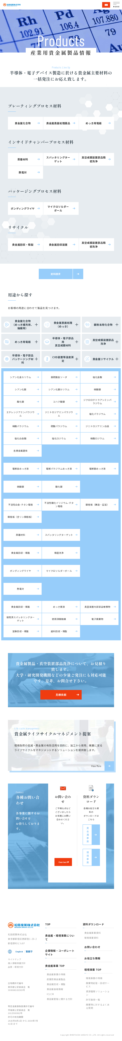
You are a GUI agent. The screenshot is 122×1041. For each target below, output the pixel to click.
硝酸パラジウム (20, 426)
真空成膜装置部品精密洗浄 (94, 159)
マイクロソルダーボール (58, 208)
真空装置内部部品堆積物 (97, 606)
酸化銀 (20, 401)
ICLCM (50, 994)
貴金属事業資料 (92, 932)
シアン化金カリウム (20, 377)
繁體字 (29, 951)
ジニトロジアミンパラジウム (59, 414)
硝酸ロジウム (97, 438)
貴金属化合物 (23, 123)
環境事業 (88, 857)
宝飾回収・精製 (20, 631)
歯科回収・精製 (59, 631)
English (19, 951)
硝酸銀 (97, 389)
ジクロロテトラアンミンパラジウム (97, 401)
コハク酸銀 (59, 401)
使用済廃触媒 (59, 619)
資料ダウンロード (93, 924)
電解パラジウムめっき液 (59, 468)
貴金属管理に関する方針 (60, 999)
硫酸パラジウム (59, 426)
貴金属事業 (88, 835)
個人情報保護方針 (16, 963)
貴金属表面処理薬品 (58, 123)
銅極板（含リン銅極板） (21, 516)
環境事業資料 (91, 937)
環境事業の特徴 (94, 978)
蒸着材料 (22, 159)
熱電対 (23, 172)
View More (96, 765)
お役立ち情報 (92, 958)
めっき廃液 (59, 606)
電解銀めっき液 (97, 468)
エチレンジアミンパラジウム (21, 414)
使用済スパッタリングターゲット (21, 619)
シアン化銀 (20, 389)
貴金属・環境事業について (60, 937)
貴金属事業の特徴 (56, 974)
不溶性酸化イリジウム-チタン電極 (59, 504)
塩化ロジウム (59, 438)
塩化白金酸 (20, 438)
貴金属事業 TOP (55, 966)
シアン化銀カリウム (58, 389)
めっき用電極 (94, 123)
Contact (63, 862)
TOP (48, 924)
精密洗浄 (59, 552)
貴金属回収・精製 (22, 244)
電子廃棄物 (97, 619)
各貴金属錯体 (21, 450)
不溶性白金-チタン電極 (20, 504)
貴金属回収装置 (58, 244)
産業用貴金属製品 (56, 979)
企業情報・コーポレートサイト (60, 952)
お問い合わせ (92, 947)
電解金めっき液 (20, 468)
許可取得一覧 (93, 999)
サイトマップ (14, 959)
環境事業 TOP (92, 969)
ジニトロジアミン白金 (97, 426)
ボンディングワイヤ (23, 208)
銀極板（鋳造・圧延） (97, 504)
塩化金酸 (97, 377)
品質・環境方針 (15, 966)
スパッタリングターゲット (58, 159)
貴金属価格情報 (55, 989)
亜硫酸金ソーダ (59, 377)
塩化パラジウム (97, 413)
